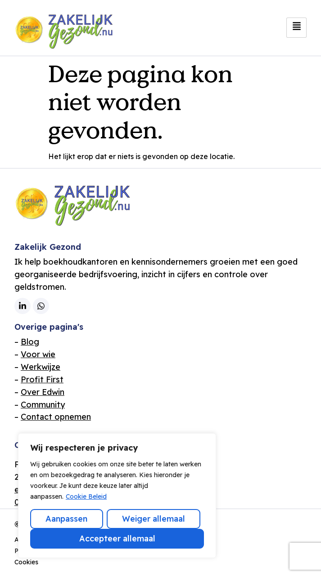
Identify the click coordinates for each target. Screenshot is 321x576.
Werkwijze (40, 367)
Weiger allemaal (153, 519)
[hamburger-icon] (296, 28)
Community (43, 404)
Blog (30, 342)
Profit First (42, 379)
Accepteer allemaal (117, 538)
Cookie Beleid (86, 496)
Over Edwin (42, 392)
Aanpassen (66, 519)
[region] (117, 495)
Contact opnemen (56, 417)
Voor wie (38, 354)
